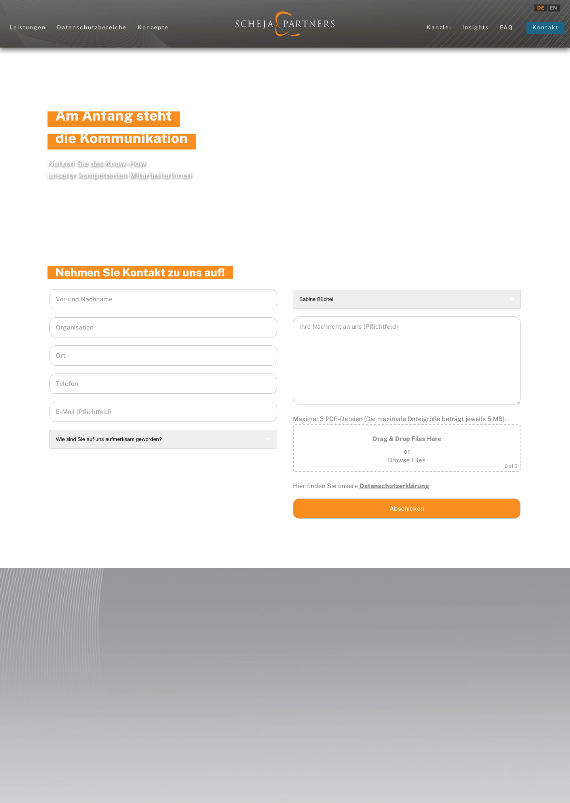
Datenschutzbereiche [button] (92, 27)
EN (553, 8)
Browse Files (407, 460)
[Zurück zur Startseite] (285, 24)
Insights (475, 27)
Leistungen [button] (28, 27)
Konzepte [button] (153, 27)
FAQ (506, 27)
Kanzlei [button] (439, 27)
